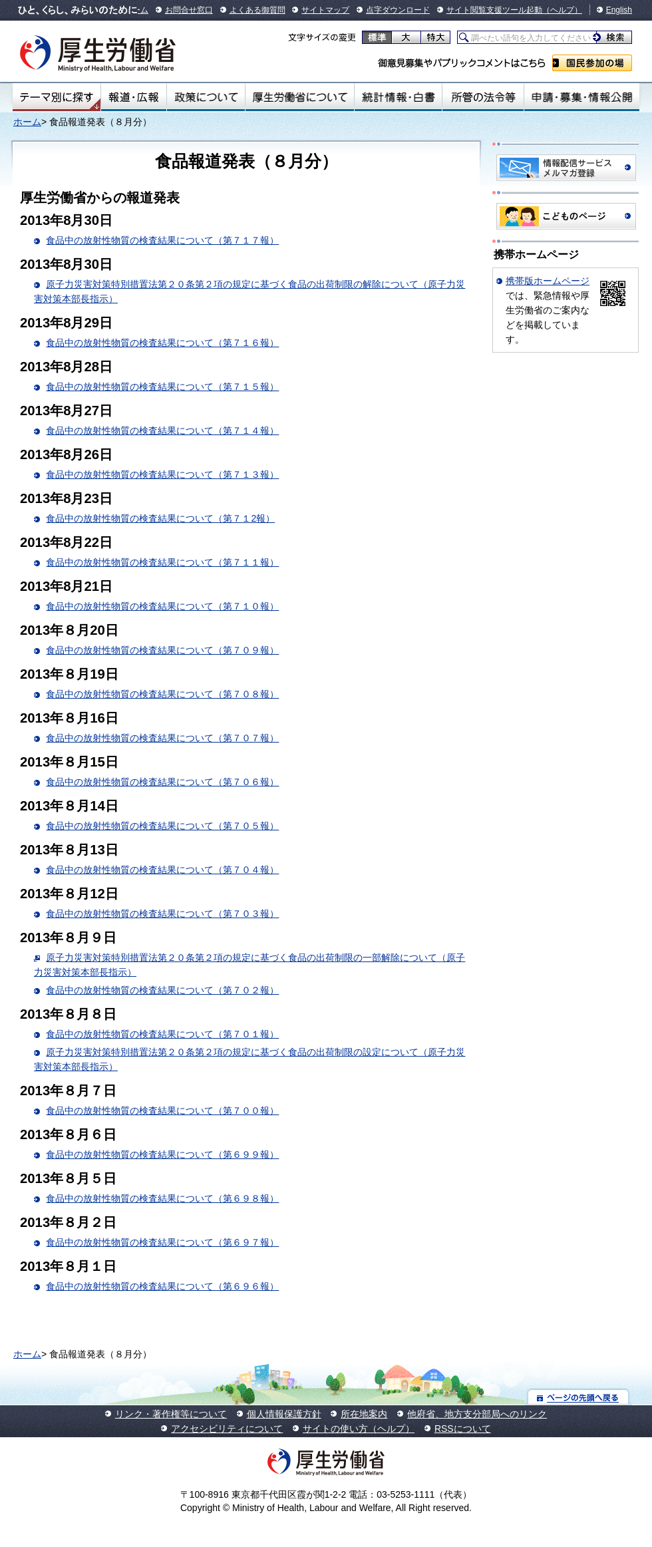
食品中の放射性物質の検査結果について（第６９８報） (162, 1198)
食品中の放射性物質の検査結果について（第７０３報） (162, 913)
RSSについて (462, 1428)
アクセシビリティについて (227, 1428)
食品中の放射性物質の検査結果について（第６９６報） (162, 1286)
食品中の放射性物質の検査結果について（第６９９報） (162, 1154)
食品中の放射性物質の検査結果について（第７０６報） (162, 781)
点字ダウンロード (398, 10)
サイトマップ (325, 10)
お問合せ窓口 (189, 10)
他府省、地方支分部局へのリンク (477, 1414)
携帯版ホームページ (547, 280)
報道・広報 (133, 97)
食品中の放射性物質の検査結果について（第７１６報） (162, 342)
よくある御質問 (257, 10)
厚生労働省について (300, 97)
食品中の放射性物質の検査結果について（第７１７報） (162, 240)
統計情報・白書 (398, 97)
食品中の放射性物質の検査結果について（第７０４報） (162, 869)
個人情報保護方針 (284, 1414)
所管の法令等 (482, 97)
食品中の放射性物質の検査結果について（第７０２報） (162, 990)
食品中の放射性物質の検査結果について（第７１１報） (162, 562)
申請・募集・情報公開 (581, 97)
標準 (377, 37)
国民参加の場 (592, 63)
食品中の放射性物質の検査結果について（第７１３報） (162, 474)
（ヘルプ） (562, 10)
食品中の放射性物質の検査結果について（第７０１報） (162, 1034)
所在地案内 (364, 1414)
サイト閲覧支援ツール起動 (494, 10)
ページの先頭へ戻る (578, 1397)
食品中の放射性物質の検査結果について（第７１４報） (162, 430)
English (619, 10)
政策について (206, 97)
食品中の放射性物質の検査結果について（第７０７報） (162, 738)
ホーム (27, 121)
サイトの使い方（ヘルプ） (358, 1428)
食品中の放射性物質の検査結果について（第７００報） (162, 1110)
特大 (435, 37)
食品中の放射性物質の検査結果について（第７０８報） (162, 694)
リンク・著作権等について (171, 1414)
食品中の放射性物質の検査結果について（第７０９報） (162, 650)
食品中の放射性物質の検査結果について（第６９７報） (162, 1242)
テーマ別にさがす (56, 97)
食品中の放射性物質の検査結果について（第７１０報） (162, 606)
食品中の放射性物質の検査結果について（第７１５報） (162, 386)
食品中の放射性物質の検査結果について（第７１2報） (160, 518)
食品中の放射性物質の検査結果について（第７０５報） (162, 825)
